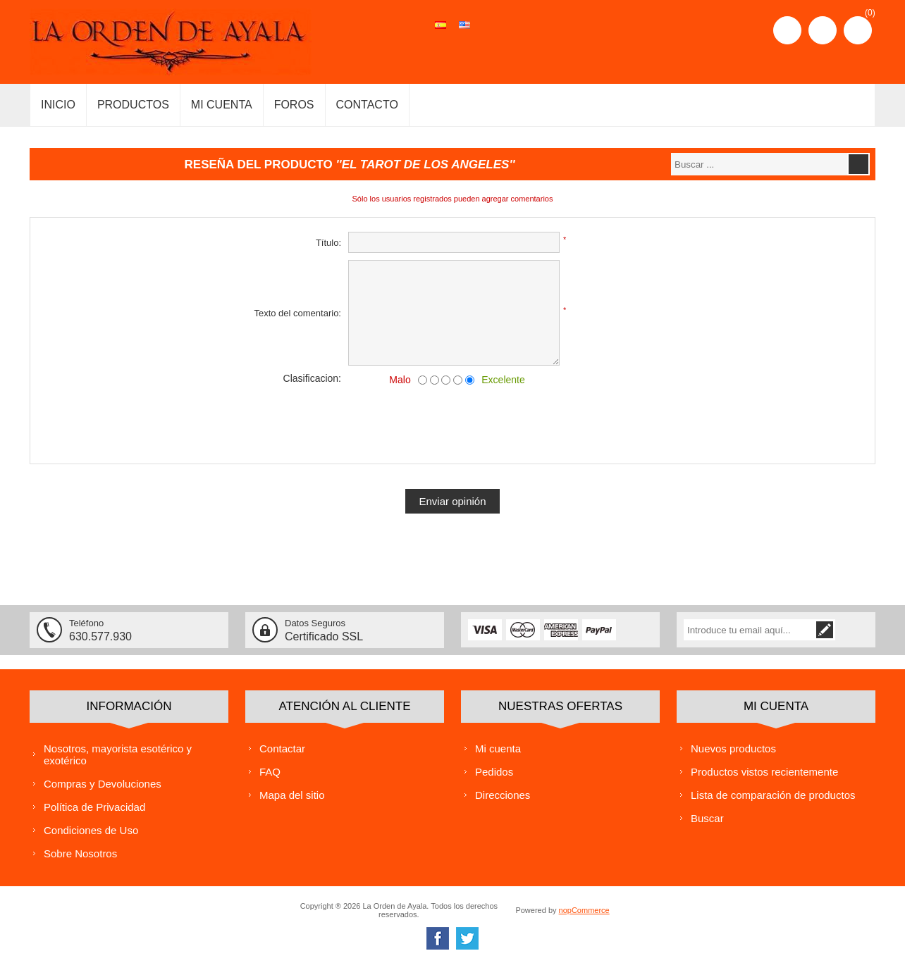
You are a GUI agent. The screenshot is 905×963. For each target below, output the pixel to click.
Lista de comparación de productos (773, 794)
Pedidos (494, 771)
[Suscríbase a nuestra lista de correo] (765, 629)
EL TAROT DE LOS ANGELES (426, 164)
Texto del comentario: (297, 313)
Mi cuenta (498, 748)
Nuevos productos (733, 748)
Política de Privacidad (94, 806)
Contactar (282, 748)
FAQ (270, 771)
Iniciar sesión (822, 30)
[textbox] (759, 164)
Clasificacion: (312, 378)
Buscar (707, 818)
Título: (328, 242)
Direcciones (502, 794)
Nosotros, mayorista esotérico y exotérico (118, 754)
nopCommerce (584, 909)
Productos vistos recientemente (764, 771)
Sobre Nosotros (80, 853)
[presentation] (452, 421)
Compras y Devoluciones (102, 783)
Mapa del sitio (292, 794)
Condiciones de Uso (91, 829)
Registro (787, 30)
